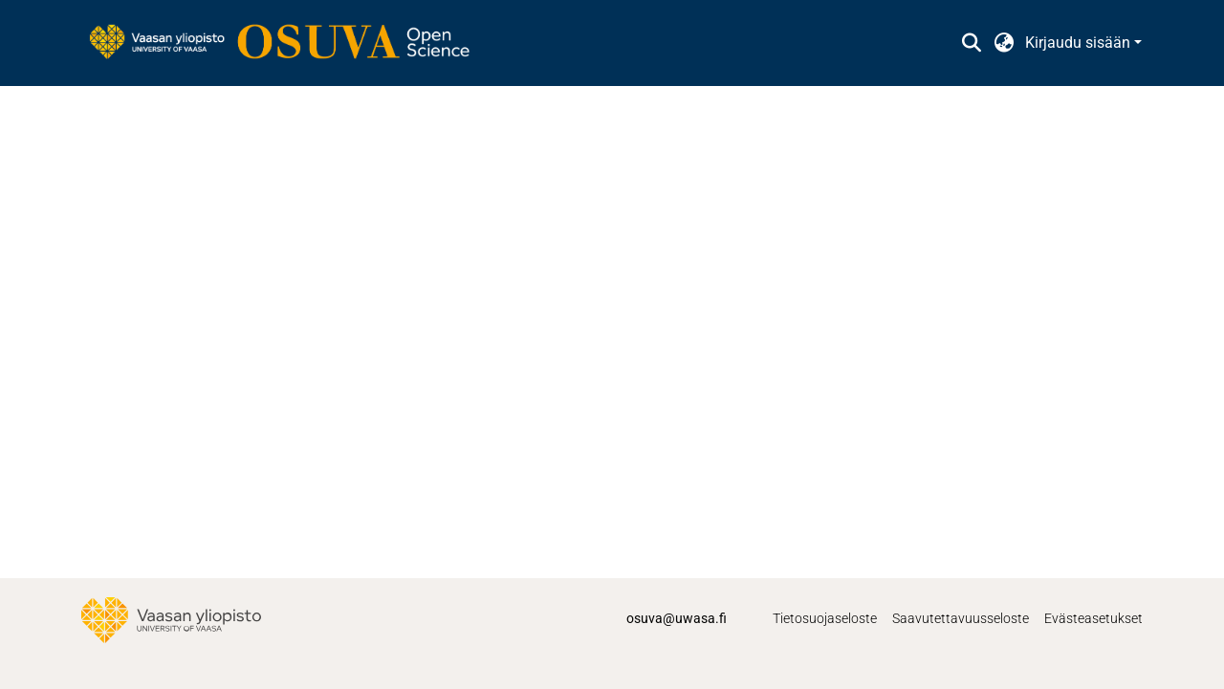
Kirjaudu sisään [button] (1079, 42)
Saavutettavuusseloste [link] (960, 618)
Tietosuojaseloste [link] (825, 618)
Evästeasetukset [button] (1093, 618)
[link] (288, 43)
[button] (971, 43)
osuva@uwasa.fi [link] (676, 618)
